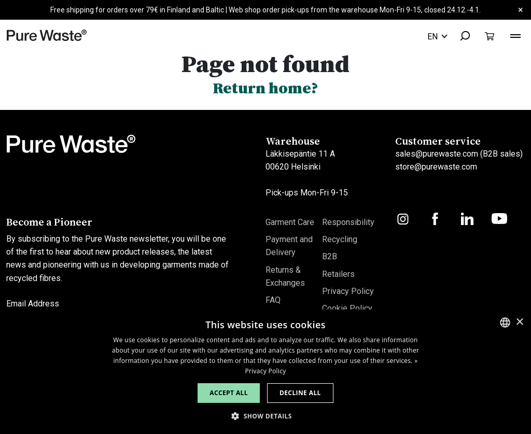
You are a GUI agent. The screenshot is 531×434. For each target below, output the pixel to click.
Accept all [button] (228, 392)
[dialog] (265, 372)
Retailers (338, 274)
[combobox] (460, 36)
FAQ (273, 300)
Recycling (339, 239)
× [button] (519, 322)
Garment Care (290, 222)
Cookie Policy (347, 308)
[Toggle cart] (489, 36)
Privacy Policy (348, 291)
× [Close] (520, 9)
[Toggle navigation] (515, 34)
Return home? (265, 88)
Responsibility (348, 222)
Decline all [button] (300, 392)
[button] (265, 416)
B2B (329, 256)
